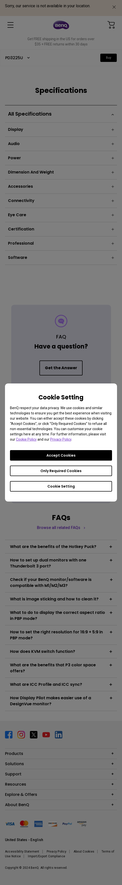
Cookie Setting (61, 486)
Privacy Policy (60, 439)
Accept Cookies (61, 455)
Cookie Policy (26, 439)
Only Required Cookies (61, 470)
